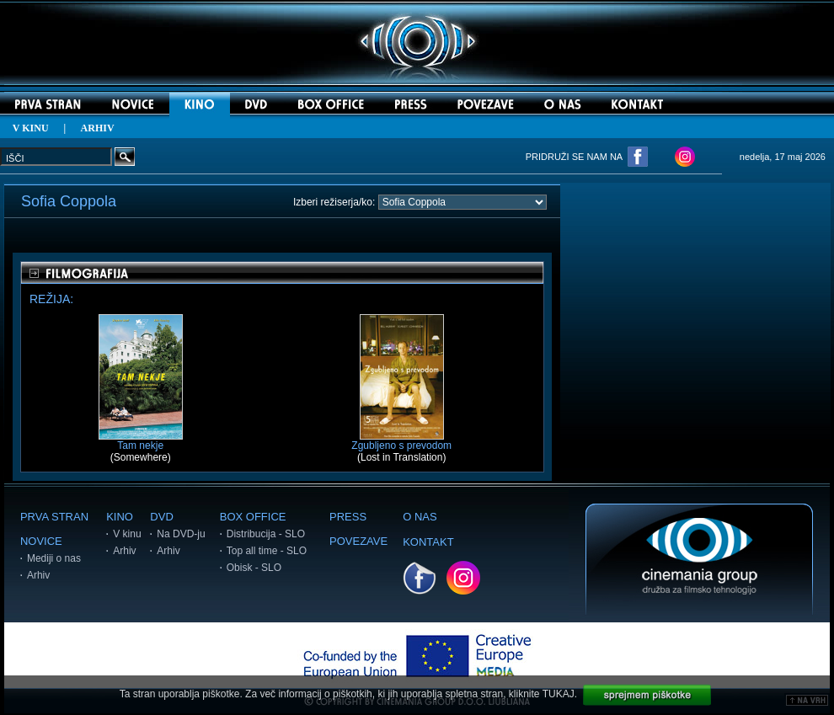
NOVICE (41, 541)
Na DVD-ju (181, 534)
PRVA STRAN (54, 516)
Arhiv (38, 575)
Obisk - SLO (254, 568)
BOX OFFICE (253, 516)
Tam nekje (141, 440)
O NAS (419, 516)
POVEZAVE (358, 541)
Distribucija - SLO (266, 534)
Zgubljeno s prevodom (401, 440)
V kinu (127, 534)
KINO (119, 516)
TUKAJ (559, 694)
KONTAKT (428, 542)
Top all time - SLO (267, 551)
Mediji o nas (54, 558)
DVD (161, 516)
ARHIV (98, 128)
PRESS (347, 516)
